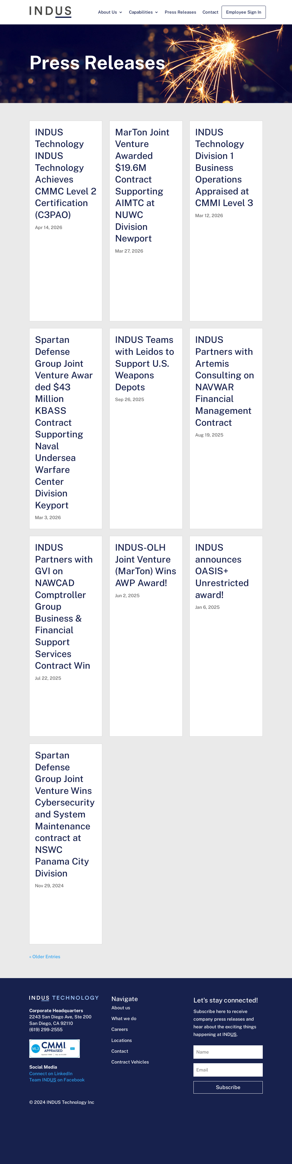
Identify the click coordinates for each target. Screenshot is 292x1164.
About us (120, 1007)
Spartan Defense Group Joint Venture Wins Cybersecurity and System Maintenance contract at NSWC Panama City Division (65, 814)
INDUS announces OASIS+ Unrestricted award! (222, 571)
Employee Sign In (243, 12)
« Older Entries (44, 956)
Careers (119, 1029)
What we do (123, 1018)
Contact (210, 12)
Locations (121, 1040)
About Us (107, 12)
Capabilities (141, 12)
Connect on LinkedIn (50, 1073)
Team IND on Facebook (57, 1080)
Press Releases (180, 12)
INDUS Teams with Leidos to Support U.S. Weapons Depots (144, 363)
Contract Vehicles (130, 1062)
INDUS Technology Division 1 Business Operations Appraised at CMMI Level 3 (224, 167)
